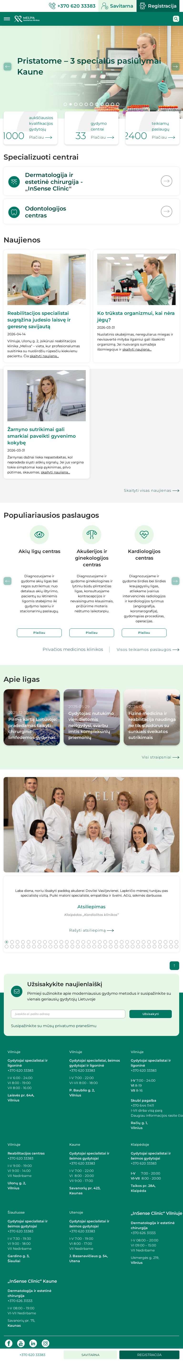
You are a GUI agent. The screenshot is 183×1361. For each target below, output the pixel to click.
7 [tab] (96, 104)
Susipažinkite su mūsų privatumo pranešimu (54, 1023)
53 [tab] (116, 944)
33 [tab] (6, 944)
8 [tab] (102, 104)
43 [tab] (61, 944)
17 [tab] (94, 939)
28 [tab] (154, 939)
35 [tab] (17, 944)
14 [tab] (78, 939)
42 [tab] (56, 944)
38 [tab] (34, 944)
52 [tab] (110, 944)
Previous (7, 66)
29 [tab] (160, 939)
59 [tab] (149, 944)
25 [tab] (138, 939)
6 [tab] (91, 104)
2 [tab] (70, 104)
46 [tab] (78, 944)
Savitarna (117, 6)
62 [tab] (165, 944)
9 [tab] (107, 104)
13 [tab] (72, 939)
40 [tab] (45, 944)
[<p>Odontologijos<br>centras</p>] (91, 208)
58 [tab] (143, 944)
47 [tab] (83, 944)
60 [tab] (154, 944)
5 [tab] (86, 104)
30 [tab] (165, 939)
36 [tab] (23, 944)
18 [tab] (100, 939)
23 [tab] (127, 939)
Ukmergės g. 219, (145, 1255)
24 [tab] (132, 939)
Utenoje (76, 1210)
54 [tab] (121, 944)
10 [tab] (112, 104)
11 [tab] (117, 104)
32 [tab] (176, 939)
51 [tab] (105, 944)
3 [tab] (75, 104)
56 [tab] (132, 944)
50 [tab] (100, 944)
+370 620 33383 (20, 1068)
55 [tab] (127, 944)
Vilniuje (14, 1049)
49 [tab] (94, 944)
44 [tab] (67, 944)
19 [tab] (105, 939)
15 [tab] (83, 939)
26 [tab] (143, 939)
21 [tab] (116, 939)
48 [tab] (89, 944)
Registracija (158, 6)
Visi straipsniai (156, 755)
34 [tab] (12, 944)
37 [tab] (28, 944)
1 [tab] (65, 104)
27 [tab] (149, 939)
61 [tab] (160, 944)
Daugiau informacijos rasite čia (157, 1113)
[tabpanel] (91, 72)
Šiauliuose (16, 1210)
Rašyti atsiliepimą (87, 928)
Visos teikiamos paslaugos (144, 647)
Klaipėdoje (140, 1142)
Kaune (74, 1142)
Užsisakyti (150, 1011)
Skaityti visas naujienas (147, 488)
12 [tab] (67, 939)
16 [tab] (89, 939)
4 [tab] (81, 104)
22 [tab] (121, 939)
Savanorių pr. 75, (22, 1318)
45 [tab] (72, 944)
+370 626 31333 (143, 1230)
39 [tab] (39, 944)
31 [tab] (171, 939)
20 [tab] (110, 939)
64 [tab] (176, 944)
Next (175, 66)
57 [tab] (138, 944)
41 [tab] (50, 944)
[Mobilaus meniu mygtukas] (7, 18)
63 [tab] (171, 944)
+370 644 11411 (142, 1103)
